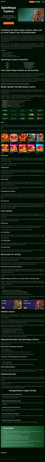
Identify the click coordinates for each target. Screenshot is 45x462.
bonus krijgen (8, 23)
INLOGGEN (38, 1)
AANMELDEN (32, 1)
